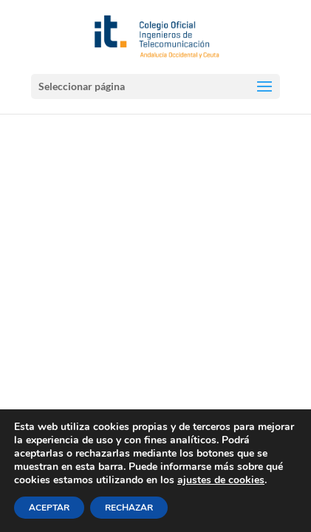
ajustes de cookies (220, 480)
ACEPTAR (49, 508)
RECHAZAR (129, 508)
